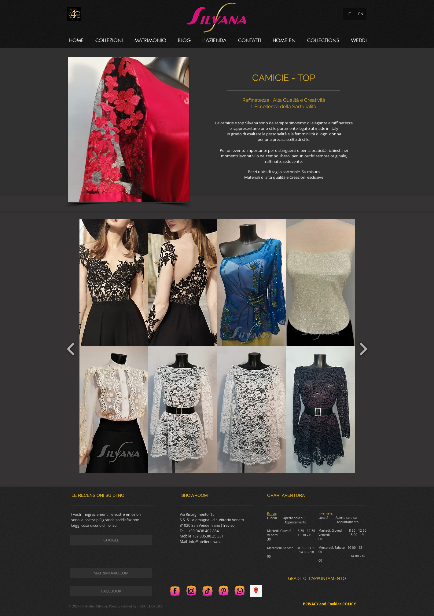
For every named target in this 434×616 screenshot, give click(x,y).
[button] (109, 40)
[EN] (360, 14)
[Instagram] (191, 591)
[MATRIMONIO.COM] (111, 573)
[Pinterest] (224, 591)
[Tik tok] (207, 591)
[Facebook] (175, 591)
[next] (363, 348)
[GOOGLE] (111, 540)
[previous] (71, 348)
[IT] (349, 14)
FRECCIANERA (150, 606)
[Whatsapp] (240, 591)
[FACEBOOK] (111, 591)
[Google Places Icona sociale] (256, 591)
